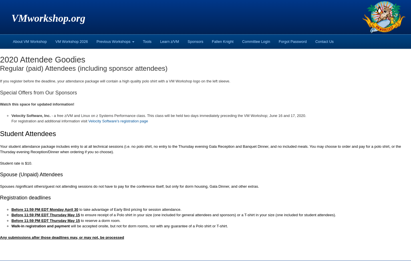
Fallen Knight (222, 41)
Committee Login (256, 41)
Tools (147, 41)
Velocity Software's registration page (118, 121)
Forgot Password (293, 41)
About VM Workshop (30, 41)
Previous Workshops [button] (115, 41)
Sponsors (195, 41)
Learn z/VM (169, 41)
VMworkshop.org (48, 18)
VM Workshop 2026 (71, 41)
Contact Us (324, 41)
